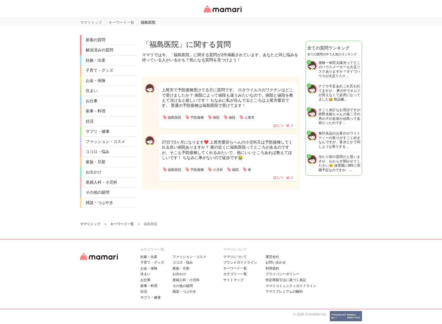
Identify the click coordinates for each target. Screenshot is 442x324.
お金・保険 (95, 80)
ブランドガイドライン (240, 262)
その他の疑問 (97, 192)
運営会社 (272, 257)
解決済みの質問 (99, 50)
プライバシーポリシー (282, 274)
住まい (92, 90)
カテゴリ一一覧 (235, 274)
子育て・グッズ (99, 70)
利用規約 (272, 268)
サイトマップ (233, 280)
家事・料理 (95, 111)
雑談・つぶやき (99, 202)
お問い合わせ (276, 262)
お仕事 (92, 101)
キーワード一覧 (235, 268)
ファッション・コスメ (105, 141)
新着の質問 (95, 40)
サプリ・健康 (97, 131)
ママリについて (235, 257)
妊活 (90, 121)
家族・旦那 (95, 162)
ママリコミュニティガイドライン (291, 286)
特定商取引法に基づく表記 (286, 280)
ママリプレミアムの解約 (284, 291)
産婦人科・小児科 (101, 182)
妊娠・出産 (95, 60)
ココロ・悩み (97, 151)
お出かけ (93, 172)
